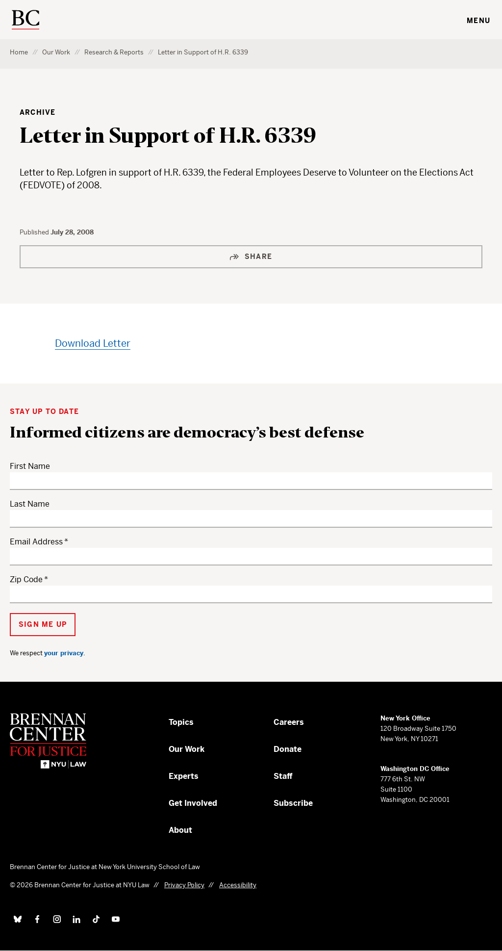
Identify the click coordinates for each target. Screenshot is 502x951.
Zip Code (26, 579)
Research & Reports (114, 52)
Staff (283, 776)
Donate (287, 749)
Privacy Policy (184, 885)
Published (35, 232)
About (180, 830)
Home (19, 52)
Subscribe (293, 803)
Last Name (30, 504)
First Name (30, 466)
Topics (181, 722)
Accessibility (237, 885)
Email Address (36, 542)
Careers (289, 722)
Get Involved (193, 803)
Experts (184, 776)
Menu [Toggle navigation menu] (478, 20)
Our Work (56, 52)
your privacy (63, 653)
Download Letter (92, 343)
